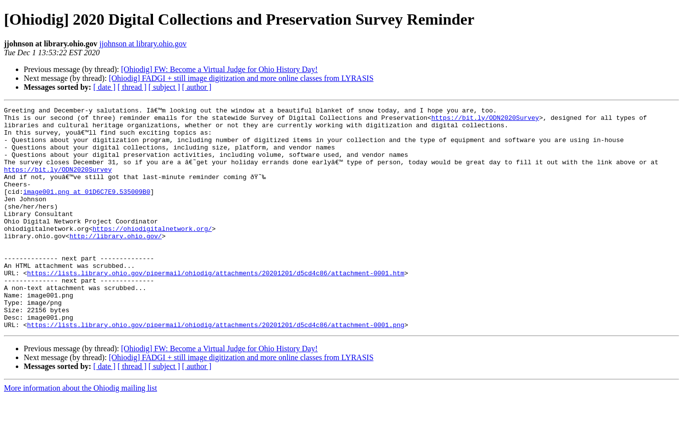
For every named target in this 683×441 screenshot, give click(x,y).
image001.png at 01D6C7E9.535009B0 (86, 209)
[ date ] (104, 87)
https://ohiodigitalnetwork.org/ (152, 253)
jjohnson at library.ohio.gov (143, 43)
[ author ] (197, 87)
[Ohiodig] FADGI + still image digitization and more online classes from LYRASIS (241, 78)
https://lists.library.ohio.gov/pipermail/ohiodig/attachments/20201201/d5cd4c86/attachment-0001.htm (215, 306)
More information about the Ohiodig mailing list (80, 432)
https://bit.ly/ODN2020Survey (485, 120)
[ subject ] (164, 87)
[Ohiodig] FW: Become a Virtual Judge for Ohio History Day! (219, 69)
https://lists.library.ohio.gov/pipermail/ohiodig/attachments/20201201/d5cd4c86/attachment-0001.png (215, 369)
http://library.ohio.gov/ (116, 262)
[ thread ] (132, 87)
